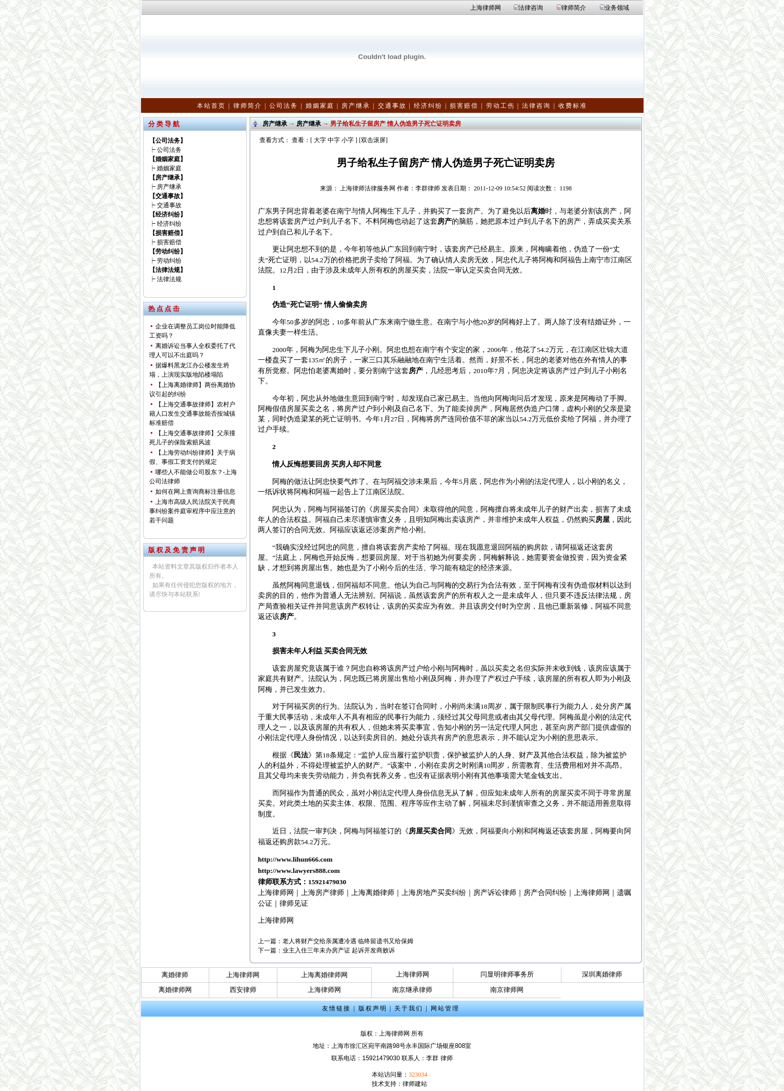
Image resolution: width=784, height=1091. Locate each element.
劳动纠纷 (169, 260)
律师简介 (573, 7)
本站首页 (211, 105)
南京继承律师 (412, 989)
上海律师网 (485, 7)
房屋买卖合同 (430, 831)
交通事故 (392, 105)
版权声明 (372, 1008)
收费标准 (572, 105)
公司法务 (283, 105)
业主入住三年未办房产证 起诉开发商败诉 (339, 950)
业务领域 (617, 7)
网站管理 (445, 1008)
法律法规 (169, 279)
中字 (334, 140)
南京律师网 (507, 989)
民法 (301, 755)
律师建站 (415, 1083)
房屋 (602, 519)
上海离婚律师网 (324, 975)
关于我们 (408, 1008)
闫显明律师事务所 (507, 974)
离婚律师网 (175, 989)
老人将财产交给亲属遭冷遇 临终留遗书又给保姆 (348, 941)
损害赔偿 (464, 105)
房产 (444, 221)
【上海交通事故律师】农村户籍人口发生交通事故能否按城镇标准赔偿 (192, 413)
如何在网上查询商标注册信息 (195, 491)
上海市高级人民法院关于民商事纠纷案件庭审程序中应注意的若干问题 (192, 511)
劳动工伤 (500, 105)
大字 (320, 140)
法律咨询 (530, 7)
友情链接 (336, 1008)
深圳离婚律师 (602, 974)
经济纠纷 (428, 105)
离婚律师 (175, 975)
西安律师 (243, 989)
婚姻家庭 (320, 105)
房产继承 (355, 105)
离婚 (538, 211)
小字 (347, 140)
